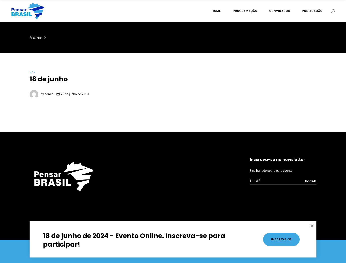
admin (49, 94)
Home (36, 37)
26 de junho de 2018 (75, 94)
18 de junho (49, 79)
